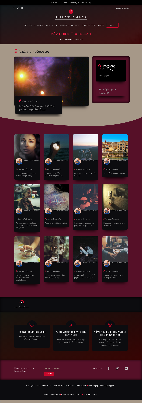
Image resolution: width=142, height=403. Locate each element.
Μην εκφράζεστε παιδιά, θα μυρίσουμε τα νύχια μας (85, 276)
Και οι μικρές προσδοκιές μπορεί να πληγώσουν (84, 224)
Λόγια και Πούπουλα (30, 101)
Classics (64, 25)
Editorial (28, 25)
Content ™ (51, 25)
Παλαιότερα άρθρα (21, 304)
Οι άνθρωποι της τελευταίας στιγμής (85, 174)
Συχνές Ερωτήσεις (33, 385)
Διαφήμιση (70, 385)
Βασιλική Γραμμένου (31, 160)
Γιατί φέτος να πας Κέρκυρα (114, 173)
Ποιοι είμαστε (81, 385)
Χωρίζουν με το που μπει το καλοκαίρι (115, 224)
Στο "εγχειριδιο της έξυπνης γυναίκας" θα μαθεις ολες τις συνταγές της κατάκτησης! (110, 342)
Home (62, 39)
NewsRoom (39, 25)
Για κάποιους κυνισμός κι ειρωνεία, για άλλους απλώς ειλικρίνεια (27, 225)
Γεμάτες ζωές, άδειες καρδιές (56, 223)
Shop (112, 25)
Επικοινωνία (46, 385)
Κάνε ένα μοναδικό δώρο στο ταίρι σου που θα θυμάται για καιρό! (71, 340)
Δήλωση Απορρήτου (108, 385)
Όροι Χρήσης (93, 385)
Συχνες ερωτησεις (123, 8)
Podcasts (75, 25)
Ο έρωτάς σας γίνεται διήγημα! (71, 333)
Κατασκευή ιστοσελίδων (70, 394)
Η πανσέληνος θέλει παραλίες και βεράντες (53, 174)
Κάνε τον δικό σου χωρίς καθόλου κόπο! (110, 333)
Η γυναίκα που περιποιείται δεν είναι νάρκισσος (27, 174)
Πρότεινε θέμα (58, 385)
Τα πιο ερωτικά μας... (32, 331)
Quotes (101, 25)
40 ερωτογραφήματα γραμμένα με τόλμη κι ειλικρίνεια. (32, 337)
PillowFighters (88, 25)
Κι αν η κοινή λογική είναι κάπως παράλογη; (55, 276)
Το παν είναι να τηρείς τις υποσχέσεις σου (113, 276)
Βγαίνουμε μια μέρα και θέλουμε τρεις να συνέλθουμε (25, 277)
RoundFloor (93, 394)
